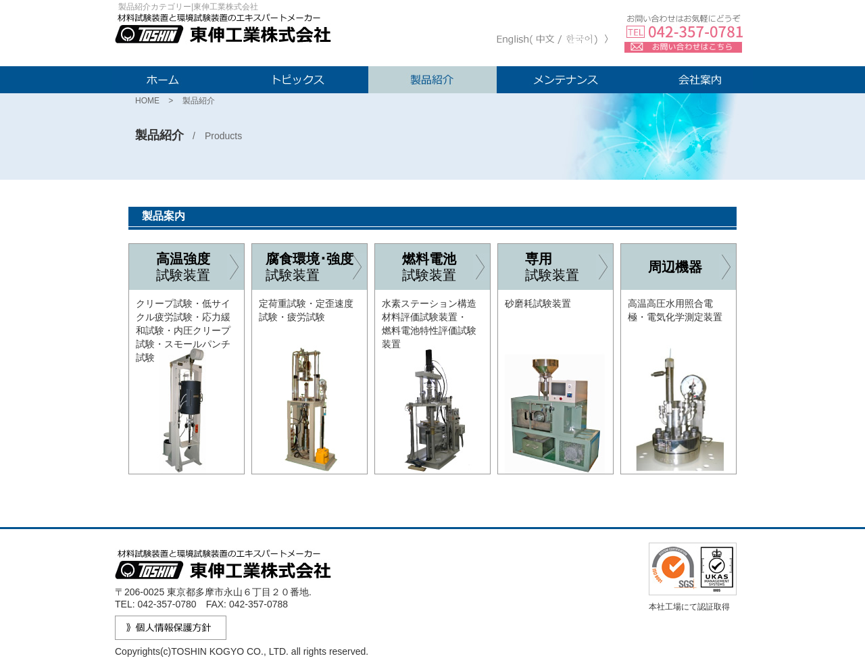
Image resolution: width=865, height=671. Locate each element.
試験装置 (200, 266)
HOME (147, 100)
